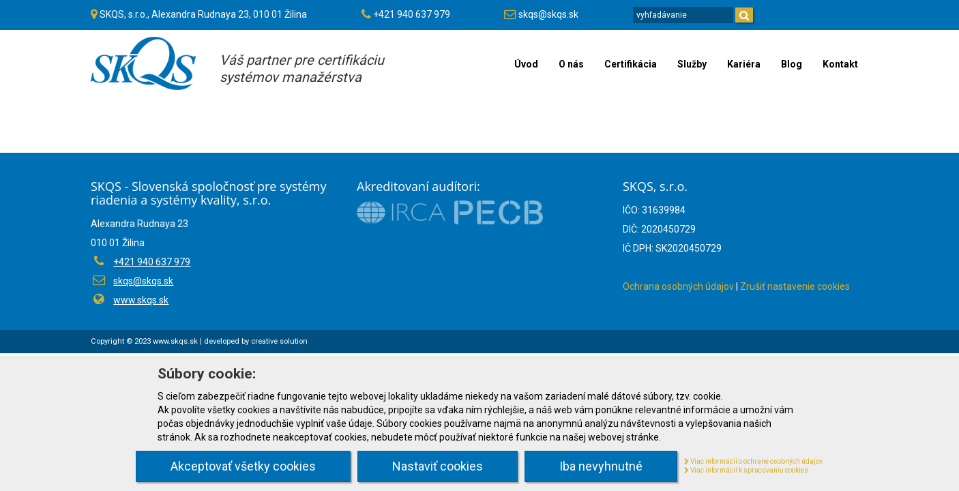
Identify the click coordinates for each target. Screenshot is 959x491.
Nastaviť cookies (437, 466)
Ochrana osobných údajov (678, 286)
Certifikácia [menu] (630, 64)
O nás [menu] (571, 64)
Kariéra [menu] (744, 64)
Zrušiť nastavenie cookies (795, 286)
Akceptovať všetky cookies (243, 466)
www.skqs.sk (140, 300)
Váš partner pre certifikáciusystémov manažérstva (302, 68)
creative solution (279, 341)
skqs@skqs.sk (548, 14)
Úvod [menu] (526, 64)
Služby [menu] (692, 64)
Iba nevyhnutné (601, 466)
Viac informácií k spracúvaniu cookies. (747, 470)
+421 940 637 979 (411, 14)
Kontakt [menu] (840, 64)
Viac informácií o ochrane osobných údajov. (754, 461)
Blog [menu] (791, 64)
